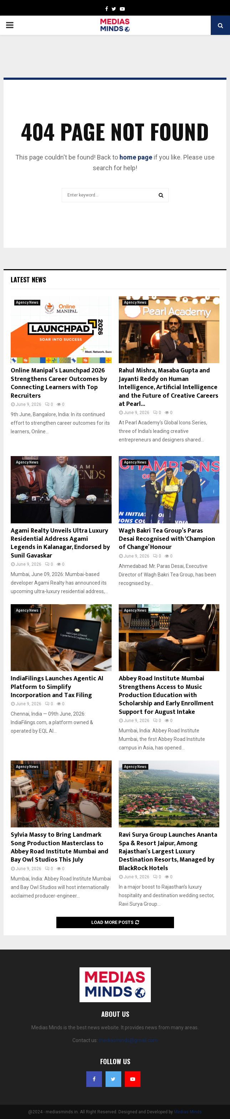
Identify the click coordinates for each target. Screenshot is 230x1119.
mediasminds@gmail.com (128, 1040)
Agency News (27, 302)
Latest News (28, 279)
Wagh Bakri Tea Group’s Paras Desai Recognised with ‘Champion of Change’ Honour (167, 539)
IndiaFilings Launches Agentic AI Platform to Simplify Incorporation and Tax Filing (57, 687)
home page (135, 157)
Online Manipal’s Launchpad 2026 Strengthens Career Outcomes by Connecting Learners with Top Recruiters (59, 383)
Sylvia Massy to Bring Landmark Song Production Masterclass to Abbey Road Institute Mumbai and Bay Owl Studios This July (59, 847)
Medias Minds (188, 1111)
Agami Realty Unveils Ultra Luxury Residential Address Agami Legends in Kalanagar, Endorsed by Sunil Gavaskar (60, 543)
